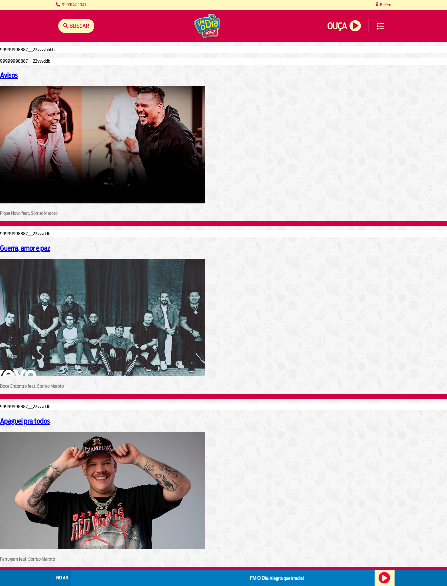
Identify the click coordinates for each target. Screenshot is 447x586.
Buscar (78, 26)
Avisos (9, 75)
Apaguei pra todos (25, 421)
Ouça (337, 26)
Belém (385, 4)
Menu (380, 26)
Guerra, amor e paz (25, 248)
